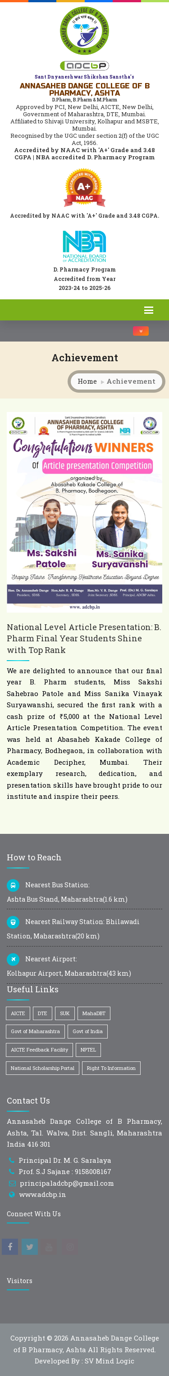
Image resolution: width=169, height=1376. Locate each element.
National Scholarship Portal (42, 1068)
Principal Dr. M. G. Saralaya (64, 1160)
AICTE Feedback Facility (39, 1049)
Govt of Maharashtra (35, 1031)
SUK (65, 1013)
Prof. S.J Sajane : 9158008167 (64, 1171)
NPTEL (88, 1049)
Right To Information (111, 1068)
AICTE (18, 1013)
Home (87, 381)
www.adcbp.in (42, 1194)
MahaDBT (93, 1013)
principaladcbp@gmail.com (67, 1183)
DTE (42, 1013)
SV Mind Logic (109, 1360)
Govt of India (88, 1031)
